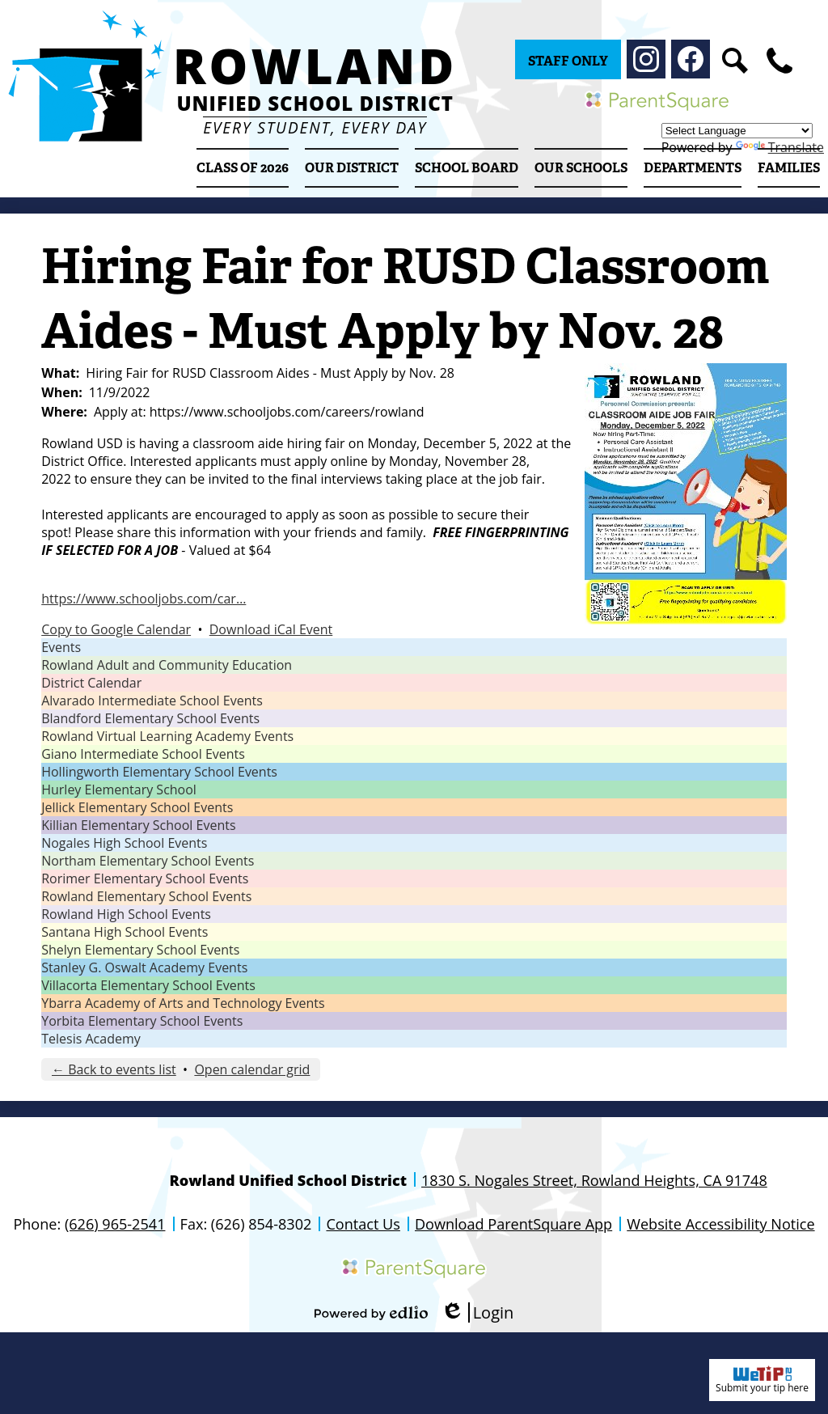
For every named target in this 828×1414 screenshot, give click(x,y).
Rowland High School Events (126, 914)
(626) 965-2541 (115, 1224)
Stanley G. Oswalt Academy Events (144, 967)
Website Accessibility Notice (720, 1224)
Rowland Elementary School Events (146, 896)
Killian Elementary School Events (138, 825)
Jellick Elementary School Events (137, 807)
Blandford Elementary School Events (150, 718)
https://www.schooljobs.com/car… (143, 599)
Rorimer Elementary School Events (144, 878)
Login (477, 1312)
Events (61, 647)
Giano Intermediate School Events (143, 754)
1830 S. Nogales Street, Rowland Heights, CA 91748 (594, 1180)
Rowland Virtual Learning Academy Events (167, 736)
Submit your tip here (762, 1380)
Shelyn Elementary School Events (140, 950)
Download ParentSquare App (513, 1224)
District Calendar (91, 683)
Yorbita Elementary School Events (142, 1021)
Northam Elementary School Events (147, 861)
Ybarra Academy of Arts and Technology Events (182, 1003)
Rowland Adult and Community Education (166, 665)
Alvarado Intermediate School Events (152, 700)
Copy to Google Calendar (116, 629)
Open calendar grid (252, 1069)
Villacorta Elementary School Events (148, 985)
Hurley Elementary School (118, 789)
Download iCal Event (271, 629)
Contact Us (362, 1224)
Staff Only (568, 61)
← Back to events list (114, 1069)
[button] (352, 167)
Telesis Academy (91, 1039)
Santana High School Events (124, 932)
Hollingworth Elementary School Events (159, 772)
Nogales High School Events (124, 843)
